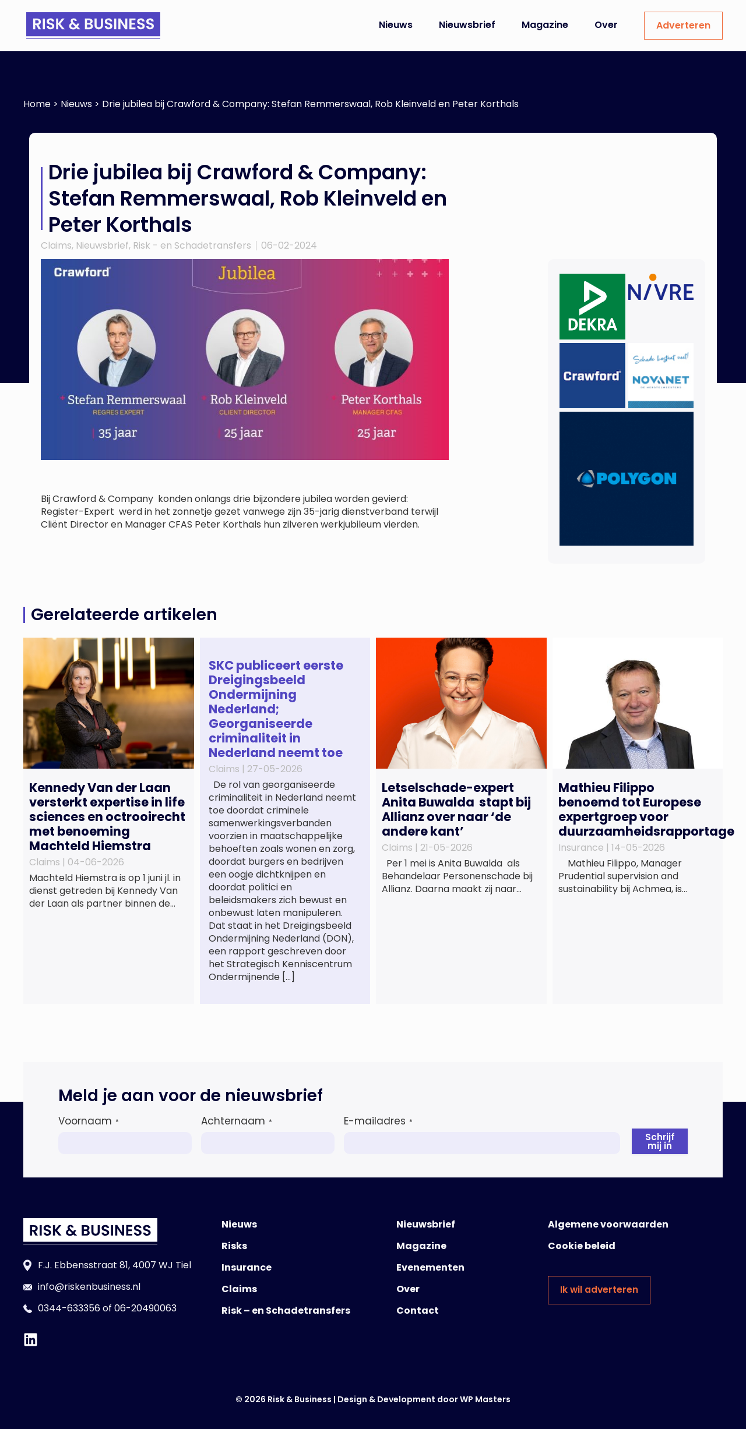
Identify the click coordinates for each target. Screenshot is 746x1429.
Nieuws (396, 24)
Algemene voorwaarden (608, 1224)
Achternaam (236, 1121)
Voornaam (88, 1121)
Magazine (545, 24)
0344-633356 (69, 1308)
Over (606, 24)
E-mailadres (378, 1121)
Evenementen (430, 1267)
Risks (234, 1246)
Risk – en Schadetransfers (285, 1310)
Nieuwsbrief (467, 24)
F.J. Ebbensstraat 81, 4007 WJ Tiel (114, 1265)
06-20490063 (145, 1308)
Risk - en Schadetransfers (192, 245)
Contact (417, 1310)
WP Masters (485, 1399)
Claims (56, 245)
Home (37, 104)
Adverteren (683, 25)
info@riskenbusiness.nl (89, 1286)
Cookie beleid (581, 1246)
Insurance (246, 1267)
